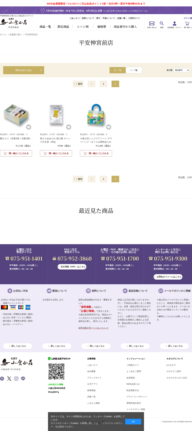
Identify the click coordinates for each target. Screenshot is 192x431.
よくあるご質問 (133, 371)
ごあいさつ (74, 18)
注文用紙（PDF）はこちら (73, 266)
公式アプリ (92, 384)
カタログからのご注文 (176, 378)
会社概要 (91, 371)
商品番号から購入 (125, 26)
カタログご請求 (173, 371)
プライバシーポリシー (136, 396)
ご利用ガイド (134, 18)
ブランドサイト (94, 378)
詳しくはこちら (19, 346)
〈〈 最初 (77, 84)
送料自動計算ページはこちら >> (93, 328)
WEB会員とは (133, 384)
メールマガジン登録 (135, 409)
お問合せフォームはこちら (169, 277)
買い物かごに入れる (19, 153)
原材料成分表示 (133, 403)
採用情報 (91, 390)
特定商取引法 (132, 390)
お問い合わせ (152, 27)
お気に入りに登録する (28, 127)
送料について (88, 18)
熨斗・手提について (105, 18)
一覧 (135, 70)
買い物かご (188, 27)
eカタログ (171, 365)
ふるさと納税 (93, 403)
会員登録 (130, 378)
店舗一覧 (121, 18)
